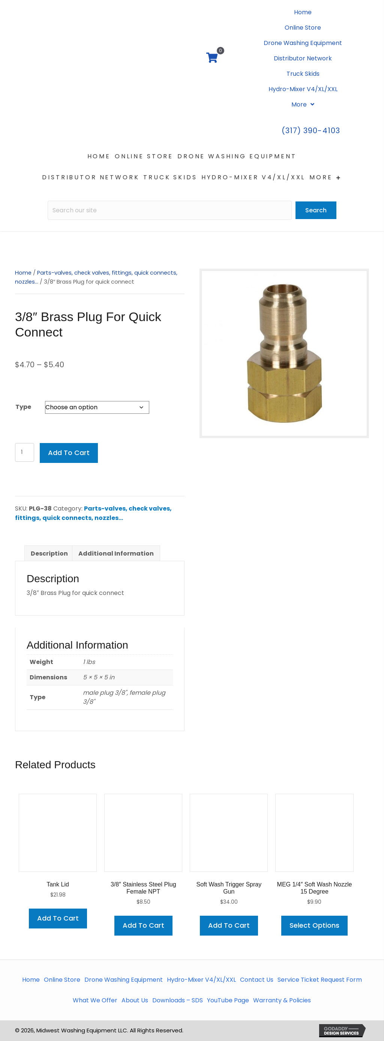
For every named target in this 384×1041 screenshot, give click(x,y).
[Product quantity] (24, 452)
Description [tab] (49, 553)
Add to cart (69, 452)
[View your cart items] (212, 59)
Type (23, 407)
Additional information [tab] (116, 553)
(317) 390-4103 (311, 130)
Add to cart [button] (58, 918)
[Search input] (170, 210)
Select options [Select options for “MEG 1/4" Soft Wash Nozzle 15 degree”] (314, 925)
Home (23, 272)
